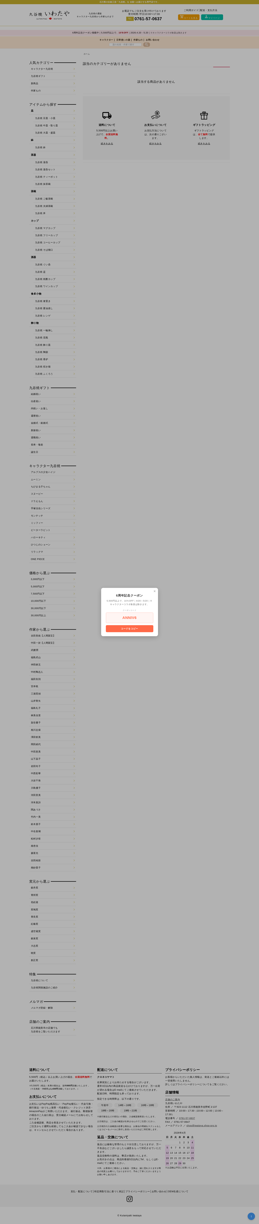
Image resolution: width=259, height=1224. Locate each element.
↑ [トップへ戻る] (251, 1216)
